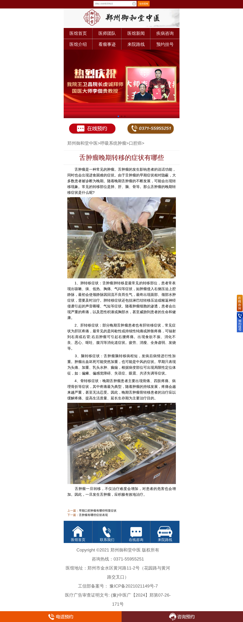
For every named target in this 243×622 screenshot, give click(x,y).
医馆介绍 (78, 44)
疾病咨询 (165, 33)
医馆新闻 (136, 33)
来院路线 (136, 44)
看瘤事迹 (107, 44)
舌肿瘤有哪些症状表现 (93, 514)
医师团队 (107, 33)
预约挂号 (165, 44)
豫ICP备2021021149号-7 (133, 586)
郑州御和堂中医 (82, 143)
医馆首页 (78, 33)
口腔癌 (135, 143)
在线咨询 (136, 540)
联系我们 (107, 540)
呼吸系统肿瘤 (113, 143)
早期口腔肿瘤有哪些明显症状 (98, 510)
